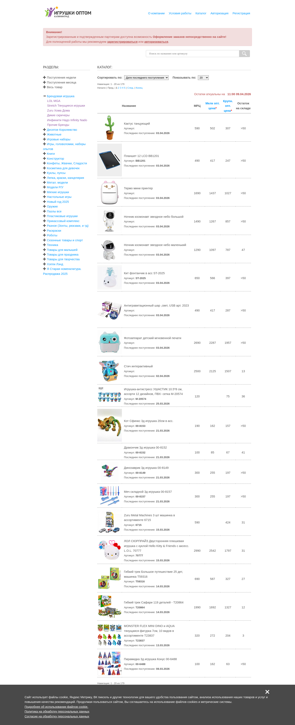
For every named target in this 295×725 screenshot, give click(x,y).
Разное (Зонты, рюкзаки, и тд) (67, 225)
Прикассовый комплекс (63, 221)
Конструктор (55, 158)
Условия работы (180, 13)
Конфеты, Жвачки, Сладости (67, 163)
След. (130, 87)
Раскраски (54, 230)
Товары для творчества (63, 259)
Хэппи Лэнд (55, 264)
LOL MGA (53, 101)
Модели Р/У (55, 187)
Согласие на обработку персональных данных (57, 716)
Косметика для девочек (63, 168)
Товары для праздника (62, 254)
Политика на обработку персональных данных (57, 711)
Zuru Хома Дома (58, 110)
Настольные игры (59, 196)
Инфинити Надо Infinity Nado (67, 120)
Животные (54, 134)
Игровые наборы (58, 139)
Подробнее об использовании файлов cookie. (56, 706)
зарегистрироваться (122, 41)
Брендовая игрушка (60, 96)
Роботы (52, 235)
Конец (139, 87)
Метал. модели (57, 182)
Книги (51, 153)
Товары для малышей (62, 249)
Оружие (52, 206)
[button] (267, 692)
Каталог (200, 13)
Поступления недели (59, 77)
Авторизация (220, 13)
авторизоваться (156, 41)
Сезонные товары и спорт (65, 240)
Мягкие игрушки (58, 192)
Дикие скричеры (58, 115)
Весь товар (52, 87)
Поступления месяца (59, 82)
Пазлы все (54, 211)
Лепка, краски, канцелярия (65, 177)
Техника (52, 245)
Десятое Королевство (62, 129)
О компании (156, 13)
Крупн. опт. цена (228, 105)
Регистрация (241, 13)
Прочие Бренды (58, 124)
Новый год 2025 (58, 201)
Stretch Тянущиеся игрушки (66, 105)
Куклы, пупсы (56, 173)
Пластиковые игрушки (62, 216)
